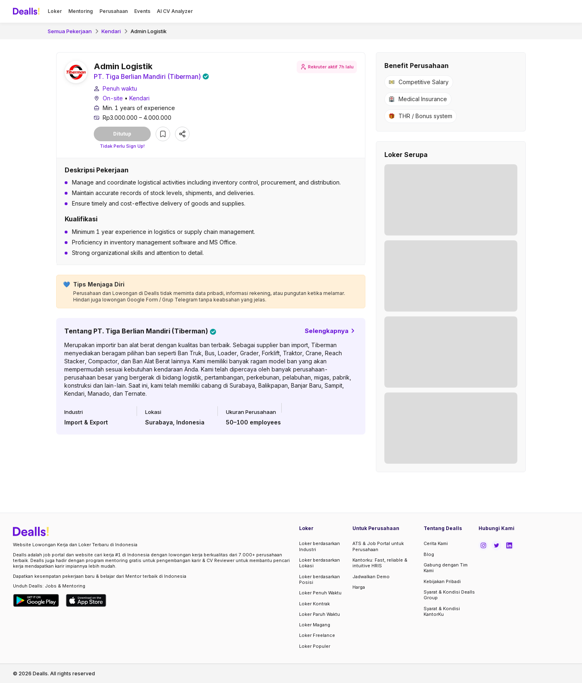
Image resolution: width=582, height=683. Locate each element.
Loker (55, 11)
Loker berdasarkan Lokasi (319, 562)
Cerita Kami (436, 543)
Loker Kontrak (314, 604)
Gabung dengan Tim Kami (446, 567)
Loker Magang (314, 625)
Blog (429, 554)
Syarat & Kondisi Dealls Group (449, 594)
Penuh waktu (120, 88)
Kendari (111, 31)
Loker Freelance (317, 635)
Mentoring (80, 11)
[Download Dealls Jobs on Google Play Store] (36, 600)
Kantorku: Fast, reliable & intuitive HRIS (379, 562)
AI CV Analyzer (175, 11)
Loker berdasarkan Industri (319, 546)
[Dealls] (27, 11)
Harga (358, 587)
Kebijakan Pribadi (442, 581)
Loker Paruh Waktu (319, 614)
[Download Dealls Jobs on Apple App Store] (86, 600)
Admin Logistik (149, 31)
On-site (113, 98)
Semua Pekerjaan (70, 31)
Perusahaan (113, 11)
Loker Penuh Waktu (320, 593)
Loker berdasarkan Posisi (319, 579)
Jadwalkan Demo (371, 576)
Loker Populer (314, 646)
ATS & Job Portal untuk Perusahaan (378, 546)
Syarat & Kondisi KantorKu (442, 611)
